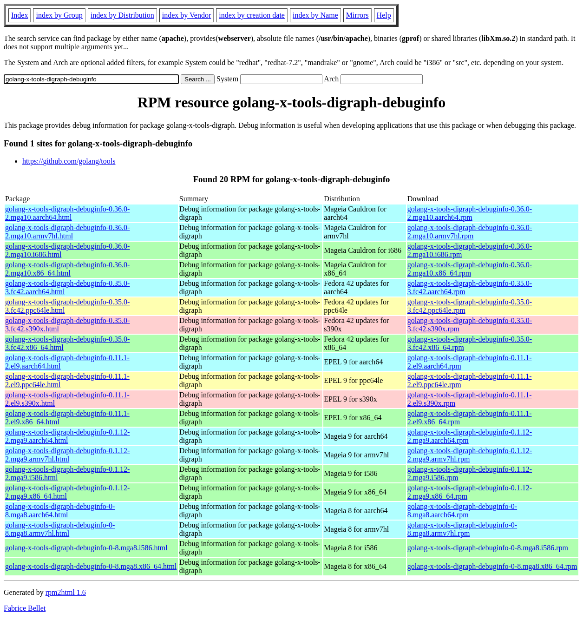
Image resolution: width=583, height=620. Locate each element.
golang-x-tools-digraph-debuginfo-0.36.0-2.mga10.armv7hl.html (67, 232)
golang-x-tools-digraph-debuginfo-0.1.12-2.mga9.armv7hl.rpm (469, 455)
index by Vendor (186, 15)
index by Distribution (122, 15)
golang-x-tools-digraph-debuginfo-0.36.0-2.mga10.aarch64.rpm (469, 213)
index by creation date (252, 15)
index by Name (315, 15)
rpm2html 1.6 (66, 592)
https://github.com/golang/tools (68, 161)
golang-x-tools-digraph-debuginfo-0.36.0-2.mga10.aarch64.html (67, 213)
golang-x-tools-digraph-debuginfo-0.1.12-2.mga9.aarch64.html (67, 436)
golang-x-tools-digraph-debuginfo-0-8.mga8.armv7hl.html (60, 529)
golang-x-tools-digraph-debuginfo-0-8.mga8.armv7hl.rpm (462, 529)
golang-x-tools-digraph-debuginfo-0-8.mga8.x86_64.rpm (492, 566)
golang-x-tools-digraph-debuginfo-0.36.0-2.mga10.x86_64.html (67, 269)
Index (19, 15)
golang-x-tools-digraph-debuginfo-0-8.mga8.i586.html (86, 548)
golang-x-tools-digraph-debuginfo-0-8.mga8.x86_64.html (91, 566)
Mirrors (357, 15)
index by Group (59, 15)
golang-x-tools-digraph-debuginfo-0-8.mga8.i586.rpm (487, 548)
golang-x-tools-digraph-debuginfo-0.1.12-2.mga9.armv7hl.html (67, 455)
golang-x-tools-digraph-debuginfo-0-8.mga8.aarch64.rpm (462, 510)
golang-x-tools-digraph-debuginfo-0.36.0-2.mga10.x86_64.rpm (469, 269)
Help (384, 15)
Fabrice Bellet (25, 608)
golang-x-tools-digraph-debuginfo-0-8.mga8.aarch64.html (60, 510)
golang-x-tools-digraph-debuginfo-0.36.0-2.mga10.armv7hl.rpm (469, 232)
